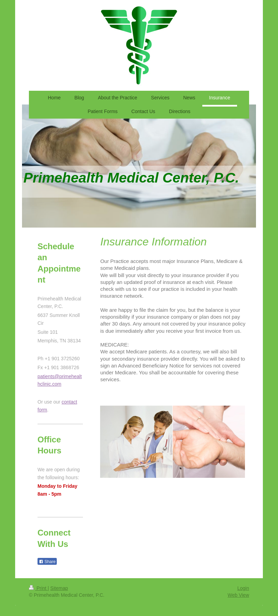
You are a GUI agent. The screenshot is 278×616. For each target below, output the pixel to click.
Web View (238, 595)
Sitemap (59, 588)
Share (47, 561)
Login (243, 588)
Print (38, 588)
